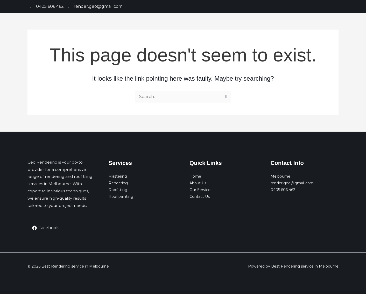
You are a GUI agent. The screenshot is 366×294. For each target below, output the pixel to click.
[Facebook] (46, 228)
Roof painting (121, 196)
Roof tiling (118, 189)
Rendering (118, 183)
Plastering (118, 176)
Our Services (200, 189)
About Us (197, 183)
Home (195, 176)
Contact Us (199, 196)
